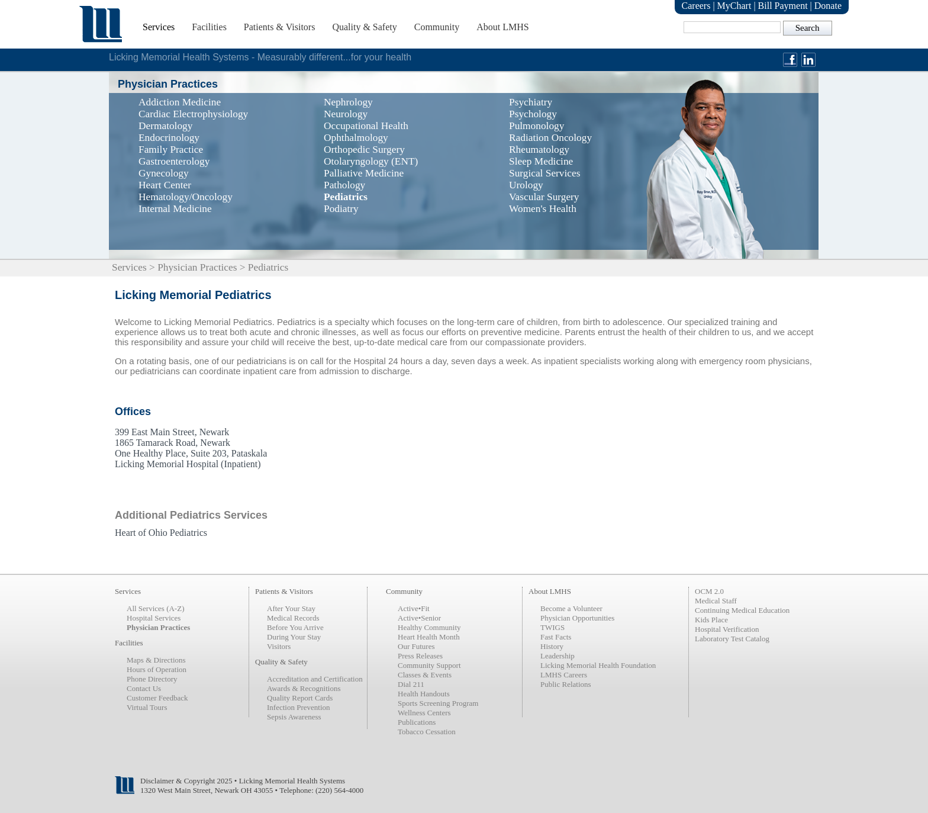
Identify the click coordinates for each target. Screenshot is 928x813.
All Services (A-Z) (155, 608)
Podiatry (341, 208)
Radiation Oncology (550, 137)
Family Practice (170, 149)
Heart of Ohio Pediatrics (161, 533)
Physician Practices (197, 267)
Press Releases (420, 655)
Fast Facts (555, 636)
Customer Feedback (157, 697)
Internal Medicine (175, 208)
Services (159, 27)
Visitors (279, 646)
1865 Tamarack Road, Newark (172, 443)
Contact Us (144, 688)
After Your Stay (291, 608)
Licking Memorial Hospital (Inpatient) (188, 464)
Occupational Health (366, 125)
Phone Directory (152, 678)
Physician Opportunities (577, 617)
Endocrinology (168, 137)
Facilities (209, 27)
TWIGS (552, 627)
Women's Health (542, 208)
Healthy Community (429, 627)
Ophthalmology (356, 137)
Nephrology (348, 102)
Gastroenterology (174, 161)
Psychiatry (530, 102)
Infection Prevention (298, 707)
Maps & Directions (156, 659)
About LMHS (502, 27)
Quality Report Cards (300, 697)
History (551, 646)
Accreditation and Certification (315, 678)
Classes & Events (425, 674)
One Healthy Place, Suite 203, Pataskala (191, 453)
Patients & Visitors (279, 27)
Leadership (557, 655)
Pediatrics (346, 197)
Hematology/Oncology (185, 197)
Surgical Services (544, 173)
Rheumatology (539, 149)
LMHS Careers (563, 674)
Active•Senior (419, 617)
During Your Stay (294, 636)
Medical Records (293, 617)
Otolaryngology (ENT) (371, 161)
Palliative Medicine (364, 173)
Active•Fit (414, 608)
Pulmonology (536, 125)
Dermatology (165, 125)
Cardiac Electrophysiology (193, 114)
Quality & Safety (364, 27)
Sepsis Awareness (294, 716)
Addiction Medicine (179, 102)
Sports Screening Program (438, 703)
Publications (417, 722)
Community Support (429, 665)
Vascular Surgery (544, 197)
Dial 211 (411, 684)
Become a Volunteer (571, 608)
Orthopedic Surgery (364, 149)
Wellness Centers (424, 712)
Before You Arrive (295, 627)
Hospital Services (154, 617)
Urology (526, 185)
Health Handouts (424, 693)
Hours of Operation (156, 669)
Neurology (346, 114)
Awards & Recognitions (303, 688)
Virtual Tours (147, 707)
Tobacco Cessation (427, 731)
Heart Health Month (429, 636)
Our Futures (416, 646)
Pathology (344, 185)
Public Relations (565, 684)
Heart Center (164, 185)
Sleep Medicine (541, 161)
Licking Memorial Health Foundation (598, 665)
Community (436, 27)
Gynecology (163, 173)
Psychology (533, 114)
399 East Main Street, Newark (172, 432)
